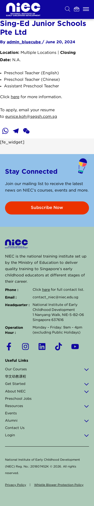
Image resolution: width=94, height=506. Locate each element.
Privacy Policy (15, 485)
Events (11, 413)
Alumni (47, 420)
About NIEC (47, 391)
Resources (47, 406)
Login (47, 435)
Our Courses (47, 369)
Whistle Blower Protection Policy (58, 485)
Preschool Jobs (18, 398)
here (15, 97)
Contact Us (15, 427)
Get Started (47, 384)
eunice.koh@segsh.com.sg (31, 117)
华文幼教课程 (15, 376)
